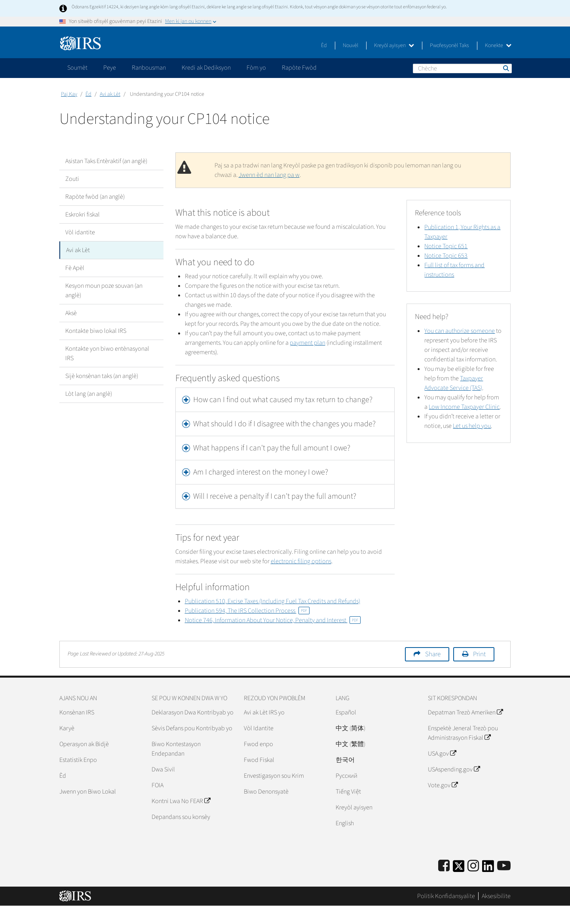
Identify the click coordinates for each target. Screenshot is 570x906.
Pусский (346, 775)
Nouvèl (350, 45)
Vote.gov (443, 785)
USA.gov (442, 753)
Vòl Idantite (259, 728)
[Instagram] (473, 866)
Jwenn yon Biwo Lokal (87, 791)
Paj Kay (69, 94)
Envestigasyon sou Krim (274, 775)
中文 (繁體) (350, 744)
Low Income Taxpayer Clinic (464, 407)
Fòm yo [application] (256, 67)
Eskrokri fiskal (82, 214)
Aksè (71, 313)
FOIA (157, 785)
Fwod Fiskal (259, 760)
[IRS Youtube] (504, 866)
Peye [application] (109, 67)
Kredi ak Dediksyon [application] (206, 67)
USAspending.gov (454, 769)
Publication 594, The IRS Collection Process (247, 610)
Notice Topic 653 (445, 255)
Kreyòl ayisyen (394, 45)
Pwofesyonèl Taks (449, 45)
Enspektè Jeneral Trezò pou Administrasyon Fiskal (463, 733)
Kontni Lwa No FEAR (181, 801)
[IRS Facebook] (444, 866)
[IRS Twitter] (459, 868)
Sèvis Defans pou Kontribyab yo (192, 728)
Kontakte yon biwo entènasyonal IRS (107, 353)
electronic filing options (301, 561)
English (345, 823)
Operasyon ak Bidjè (84, 744)
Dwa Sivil (163, 769)
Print (479, 654)
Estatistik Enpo (78, 760)
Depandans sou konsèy (181, 817)
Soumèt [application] (77, 67)
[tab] (285, 400)
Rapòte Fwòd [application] (299, 67)
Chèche (505, 68)
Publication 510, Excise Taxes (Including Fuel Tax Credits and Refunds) (272, 601)
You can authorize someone (459, 331)
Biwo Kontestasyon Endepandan (176, 749)
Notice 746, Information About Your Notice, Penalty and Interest (273, 620)
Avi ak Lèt (110, 94)
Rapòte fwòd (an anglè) (95, 196)
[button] (285, 399)
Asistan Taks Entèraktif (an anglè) (106, 161)
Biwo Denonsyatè (266, 791)
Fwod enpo (258, 744)
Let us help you (472, 426)
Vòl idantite (80, 232)
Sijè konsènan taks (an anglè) (101, 376)
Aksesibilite (496, 896)
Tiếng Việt (348, 791)
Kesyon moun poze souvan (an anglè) (103, 290)
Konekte (498, 45)
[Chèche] (462, 68)
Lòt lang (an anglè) (88, 393)
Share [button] (433, 654)
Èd (324, 45)
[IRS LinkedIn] (488, 868)
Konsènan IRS (76, 712)
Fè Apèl (74, 268)
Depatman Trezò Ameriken (465, 712)
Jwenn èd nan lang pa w (269, 175)
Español (346, 712)
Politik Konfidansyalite (446, 896)
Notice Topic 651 (445, 246)
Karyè (66, 728)
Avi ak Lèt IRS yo (264, 712)
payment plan (307, 342)
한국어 (345, 760)
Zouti (72, 179)
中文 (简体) (350, 728)
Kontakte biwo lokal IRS (95, 331)
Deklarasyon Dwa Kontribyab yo (193, 712)
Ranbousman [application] (149, 67)
